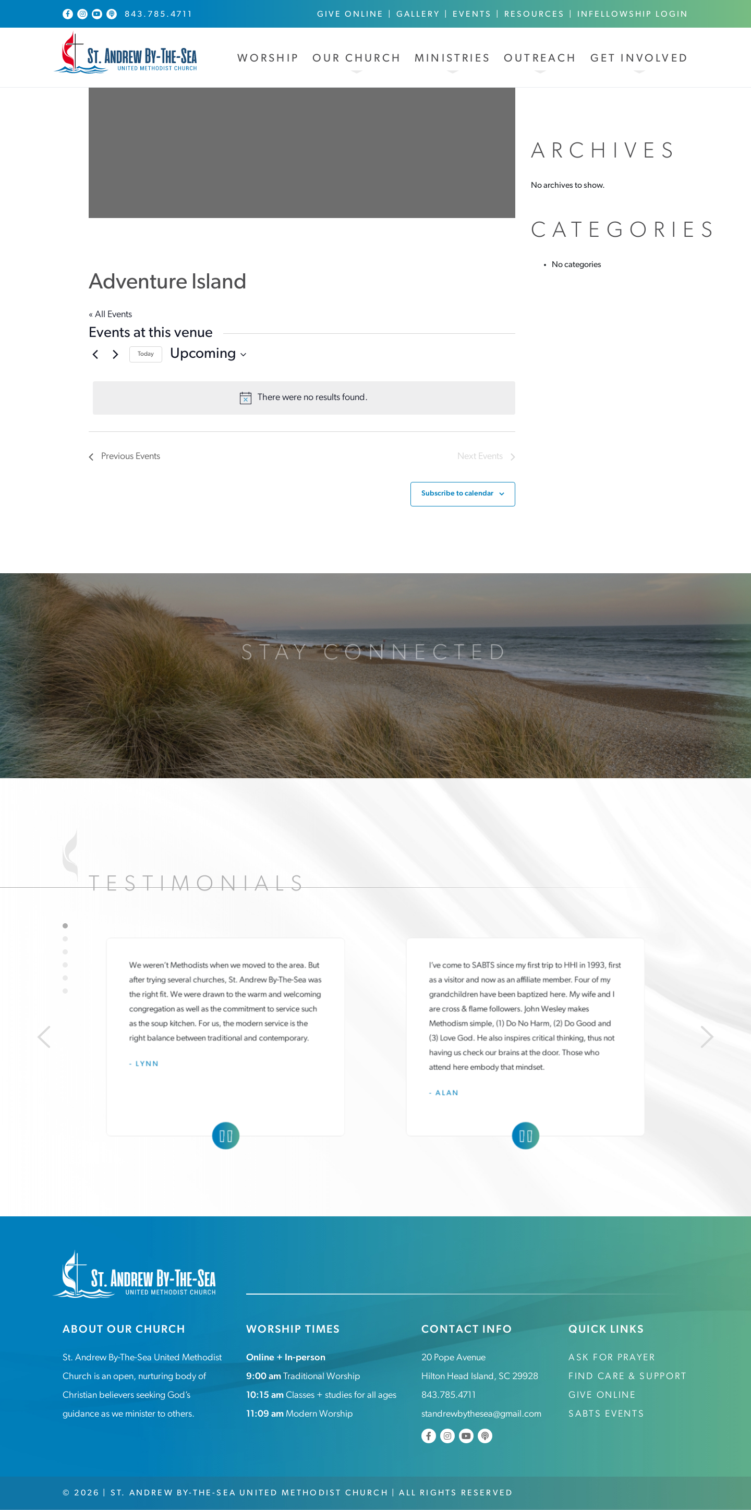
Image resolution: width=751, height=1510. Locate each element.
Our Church (357, 58)
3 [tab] (65, 952)
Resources (534, 14)
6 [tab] (65, 991)
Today (146, 354)
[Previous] (44, 1036)
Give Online (350, 14)
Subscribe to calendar (457, 494)
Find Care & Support (627, 1377)
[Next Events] (115, 354)
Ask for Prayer (612, 1358)
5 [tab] (65, 978)
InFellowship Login (632, 14)
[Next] (707, 1036)
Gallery (418, 14)
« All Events (110, 315)
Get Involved (639, 58)
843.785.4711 (159, 14)
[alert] (304, 398)
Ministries (453, 58)
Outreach (540, 58)
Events (472, 14)
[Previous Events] (95, 354)
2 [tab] (65, 938)
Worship (268, 58)
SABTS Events (606, 1414)
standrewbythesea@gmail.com (481, 1414)
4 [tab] (65, 965)
